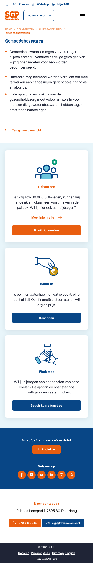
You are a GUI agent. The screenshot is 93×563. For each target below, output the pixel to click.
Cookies (23, 553)
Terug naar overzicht (23, 130)
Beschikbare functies (47, 405)
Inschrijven (46, 449)
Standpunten (25, 29)
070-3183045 (25, 523)
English (70, 553)
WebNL (47, 559)
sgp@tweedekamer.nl (63, 523)
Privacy (36, 553)
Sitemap (58, 553)
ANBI (46, 553)
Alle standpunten (51, 29)
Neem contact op (46, 503)
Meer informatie (46, 217)
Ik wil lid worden (46, 230)
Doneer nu (46, 318)
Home (8, 29)
